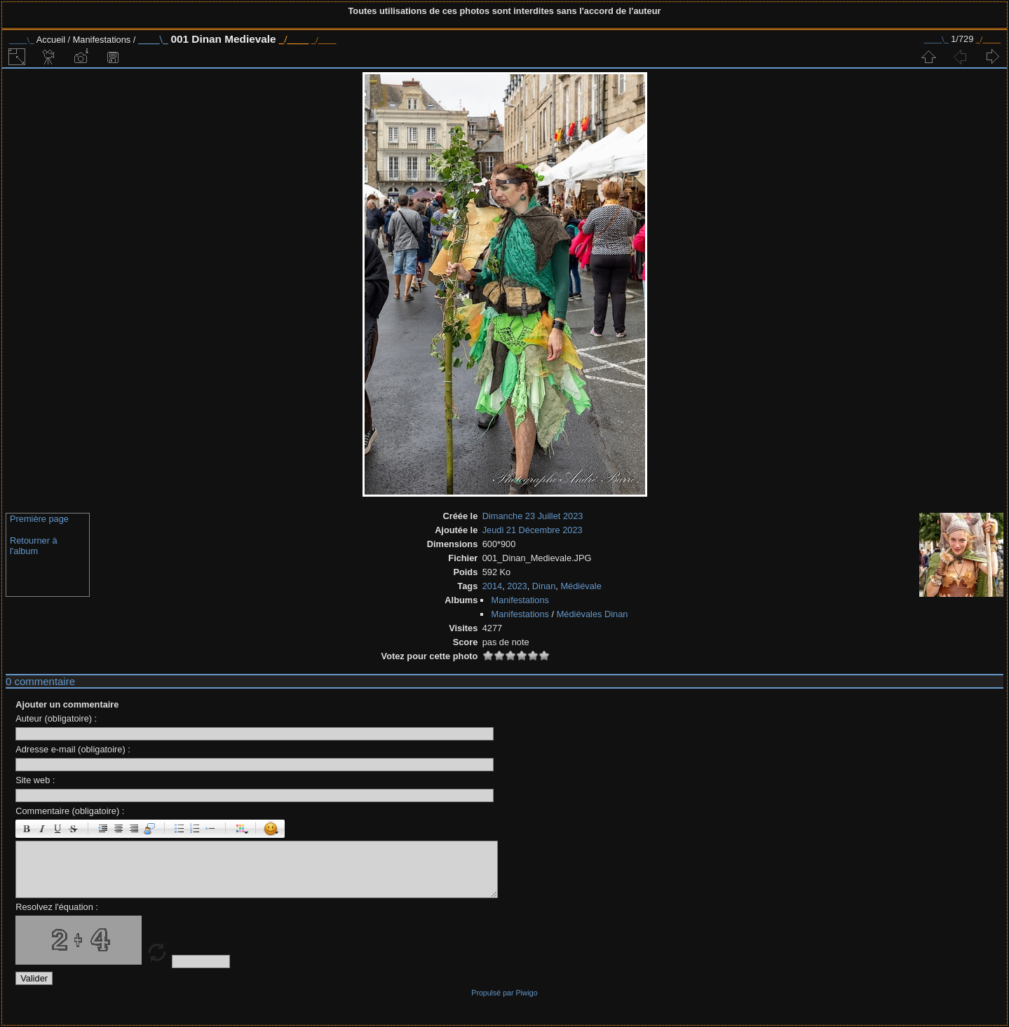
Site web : (35, 780)
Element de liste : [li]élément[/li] (210, 828)
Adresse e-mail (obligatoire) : (72, 749)
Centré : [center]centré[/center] (118, 828)
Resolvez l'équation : (56, 907)
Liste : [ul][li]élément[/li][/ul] (179, 828)
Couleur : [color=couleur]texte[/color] (240, 828)
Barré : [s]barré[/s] (73, 828)
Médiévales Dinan (592, 614)
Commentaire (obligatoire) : (69, 811)
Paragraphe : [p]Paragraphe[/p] (103, 828)
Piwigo (526, 992)
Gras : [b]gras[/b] (26, 828)
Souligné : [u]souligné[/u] (57, 828)
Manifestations (103, 39)
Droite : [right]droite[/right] (134, 828)
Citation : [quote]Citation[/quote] (149, 828)
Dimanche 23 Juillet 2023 (532, 516)
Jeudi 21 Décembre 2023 (532, 530)
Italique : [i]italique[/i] (42, 828)
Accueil (50, 39)
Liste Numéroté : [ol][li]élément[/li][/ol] (195, 828)
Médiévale (580, 586)
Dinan (543, 586)
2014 (492, 586)
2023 (517, 586)
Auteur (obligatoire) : (56, 718)
